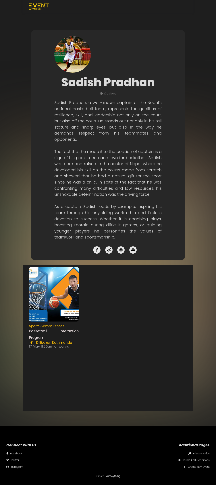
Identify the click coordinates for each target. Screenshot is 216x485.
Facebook (14, 453)
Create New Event (197, 467)
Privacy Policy (199, 453)
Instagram (15, 467)
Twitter (12, 460)
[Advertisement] (108, 321)
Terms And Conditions (194, 460)
